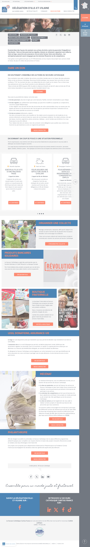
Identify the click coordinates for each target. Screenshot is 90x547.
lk (65, 35)
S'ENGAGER (44, 11)
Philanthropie (13, 43)
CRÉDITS (54, 543)
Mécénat (35, 40)
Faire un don (13, 34)
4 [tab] (43, 213)
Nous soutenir (55, 11)
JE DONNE (85, 17)
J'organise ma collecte (56, 244)
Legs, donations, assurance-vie (18, 40)
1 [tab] (37, 213)
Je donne (39, 91)
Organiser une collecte (28, 34)
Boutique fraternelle (38, 37)
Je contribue (13, 203)
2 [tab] (39, 213)
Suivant (75, 182)
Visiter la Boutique (43, 324)
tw (61, 35)
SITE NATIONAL (16, 1)
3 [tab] (41, 213)
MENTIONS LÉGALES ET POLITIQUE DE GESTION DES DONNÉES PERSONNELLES (32, 543)
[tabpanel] (14, 182)
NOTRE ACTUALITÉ (32, 11)
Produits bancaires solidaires (18, 37)
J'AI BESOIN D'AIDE (85, 33)
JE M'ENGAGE (85, 25)
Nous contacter (69, 11)
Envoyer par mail (69, 35)
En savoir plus (22, 274)
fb (56, 35)
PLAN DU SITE (60, 543)
